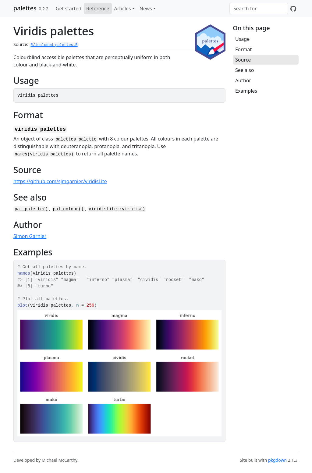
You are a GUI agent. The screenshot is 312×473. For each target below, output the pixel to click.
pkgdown (277, 460)
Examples (246, 90)
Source (243, 59)
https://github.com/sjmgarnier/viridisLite (60, 181)
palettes (24, 8)
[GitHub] (293, 8)
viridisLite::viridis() (117, 209)
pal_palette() (31, 209)
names (23, 273)
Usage (242, 39)
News (146, 8)
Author (243, 80)
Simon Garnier (29, 236)
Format (243, 49)
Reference (97, 8)
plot (22, 305)
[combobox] (258, 8)
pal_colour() (68, 209)
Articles (122, 8)
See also (244, 70)
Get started (68, 8)
